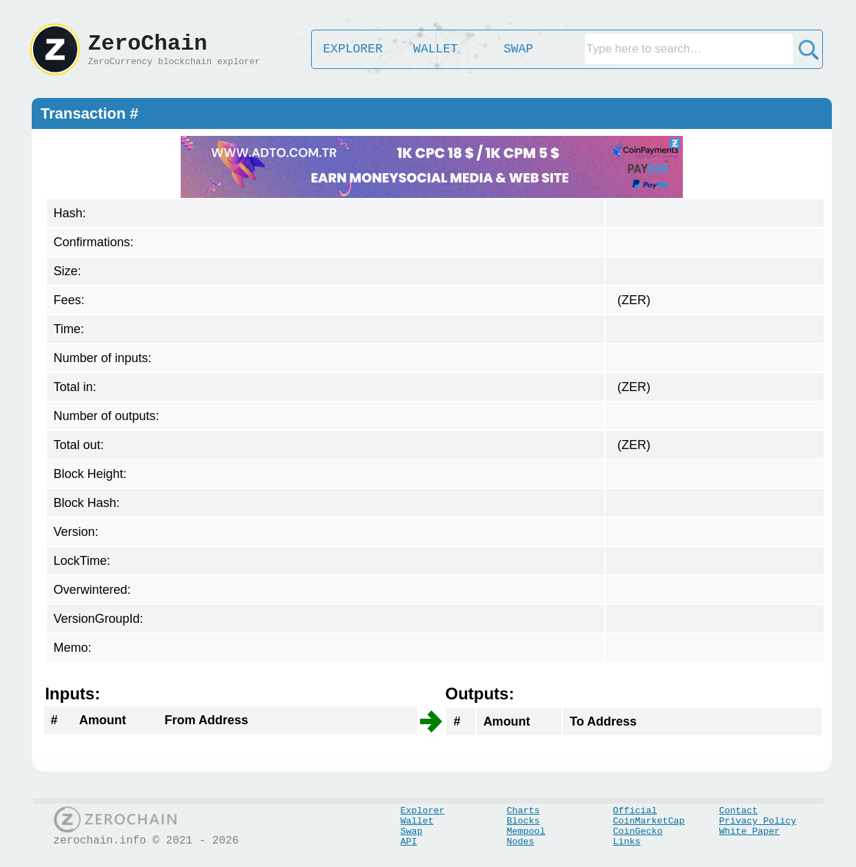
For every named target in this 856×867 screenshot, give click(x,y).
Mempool (526, 831)
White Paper (749, 831)
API (409, 842)
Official (635, 811)
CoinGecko (638, 831)
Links (627, 842)
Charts (523, 811)
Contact (738, 811)
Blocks (523, 821)
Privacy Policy (758, 821)
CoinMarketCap (649, 821)
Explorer (423, 811)
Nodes (521, 842)
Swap (412, 831)
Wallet (417, 821)
